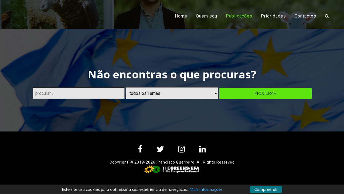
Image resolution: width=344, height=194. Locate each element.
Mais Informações (206, 190)
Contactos (305, 16)
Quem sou (206, 16)
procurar (265, 93)
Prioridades (273, 16)
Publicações (241, 16)
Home (181, 16)
